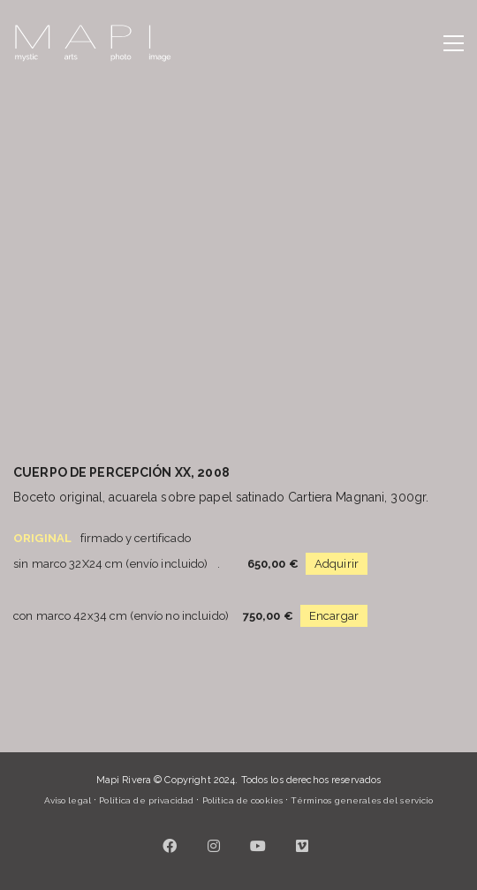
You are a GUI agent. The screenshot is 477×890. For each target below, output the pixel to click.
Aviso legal (67, 800)
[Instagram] (214, 846)
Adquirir (336, 563)
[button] (453, 43)
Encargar (334, 615)
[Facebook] (170, 846)
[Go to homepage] (92, 43)
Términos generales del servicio (362, 800)
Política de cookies (242, 800)
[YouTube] (258, 846)
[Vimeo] (303, 846)
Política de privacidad (146, 800)
